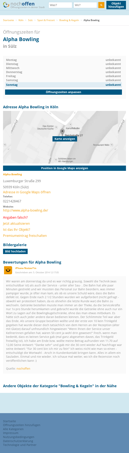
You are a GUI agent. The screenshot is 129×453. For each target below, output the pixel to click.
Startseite (8, 20)
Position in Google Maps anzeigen (64, 168)
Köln (21, 20)
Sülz (30, 20)
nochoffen (23, 368)
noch (25, 4)
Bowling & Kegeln (69, 20)
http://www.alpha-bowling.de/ (25, 210)
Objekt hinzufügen (116, 5)
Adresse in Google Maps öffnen (27, 192)
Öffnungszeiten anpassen (63, 92)
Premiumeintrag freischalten (25, 235)
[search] (101, 5)
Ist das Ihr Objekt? (16, 229)
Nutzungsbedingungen (18, 437)
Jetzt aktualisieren (16, 223)
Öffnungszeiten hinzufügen (21, 425)
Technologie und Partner (20, 445)
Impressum (10, 433)
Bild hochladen (15, 251)
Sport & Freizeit (46, 20)
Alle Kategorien (13, 429)
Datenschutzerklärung (18, 441)
